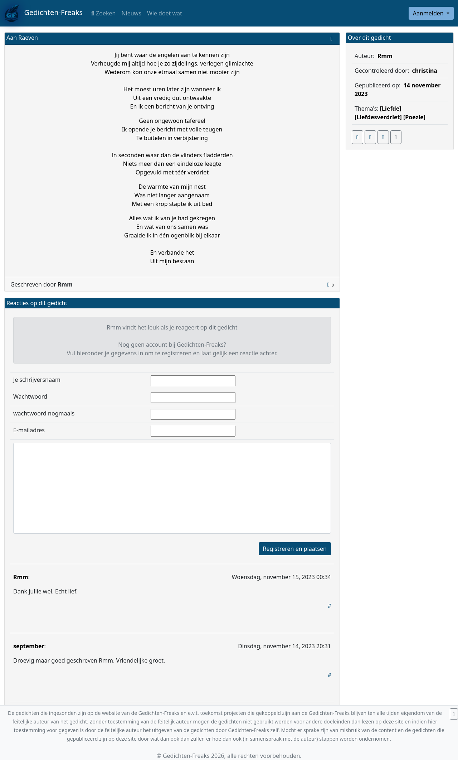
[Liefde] (390, 108)
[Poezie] (414, 117)
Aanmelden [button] (429, 13)
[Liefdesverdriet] (378, 117)
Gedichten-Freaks (43, 13)
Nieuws (131, 13)
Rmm (20, 577)
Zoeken (103, 13)
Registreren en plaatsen (295, 549)
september (28, 646)
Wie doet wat (164, 13)
